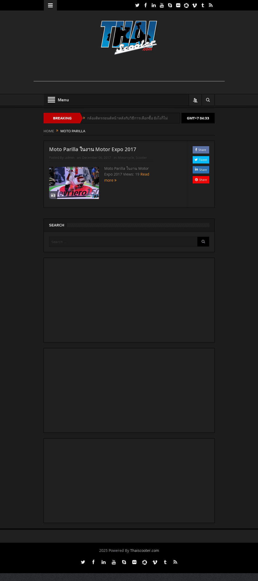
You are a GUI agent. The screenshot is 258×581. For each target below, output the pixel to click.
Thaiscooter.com (144, 550)
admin (69, 157)
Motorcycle (126, 157)
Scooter (141, 157)
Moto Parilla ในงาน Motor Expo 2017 (92, 149)
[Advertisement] (129, 69)
